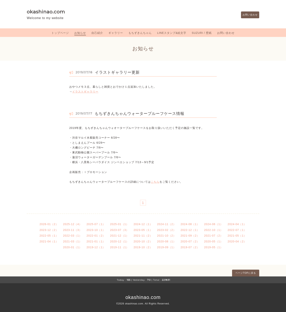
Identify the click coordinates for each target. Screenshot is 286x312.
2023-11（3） (72, 230)
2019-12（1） (96, 247)
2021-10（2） (166, 235)
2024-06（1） (213, 224)
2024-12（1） (142, 224)
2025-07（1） (96, 224)
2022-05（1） (49, 235)
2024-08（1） (190, 224)
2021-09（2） (190, 235)
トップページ (60, 32)
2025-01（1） (119, 224)
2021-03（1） (72, 241)
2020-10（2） (142, 241)
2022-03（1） (72, 235)
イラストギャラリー (85, 91)
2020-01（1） (72, 247)
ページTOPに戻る (245, 273)
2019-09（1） (166, 247)
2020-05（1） (213, 241)
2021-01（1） (96, 241)
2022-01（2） (96, 235)
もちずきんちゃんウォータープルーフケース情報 (139, 113)
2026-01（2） (49, 224)
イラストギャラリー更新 (117, 72)
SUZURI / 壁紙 (202, 32)
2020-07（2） (190, 241)
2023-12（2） (49, 230)
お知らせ (80, 32)
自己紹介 (97, 32)
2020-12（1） (119, 241)
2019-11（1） (119, 247)
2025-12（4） (72, 224)
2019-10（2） (142, 247)
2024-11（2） (166, 224)
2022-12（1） (190, 230)
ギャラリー (115, 32)
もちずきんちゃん (140, 32)
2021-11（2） (142, 235)
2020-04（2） (237, 241)
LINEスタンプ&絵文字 (171, 32)
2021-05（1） (237, 235)
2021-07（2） (213, 235)
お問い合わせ (248, 15)
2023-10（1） (96, 230)
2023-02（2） (166, 230)
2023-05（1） (142, 230)
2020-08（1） (166, 241)
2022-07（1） (237, 230)
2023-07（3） (119, 230)
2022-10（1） (213, 230)
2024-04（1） (237, 224)
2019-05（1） (213, 247)
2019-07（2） (190, 247)
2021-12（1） (119, 235)
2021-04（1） (49, 241)
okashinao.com (46, 12)
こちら (155, 181)
